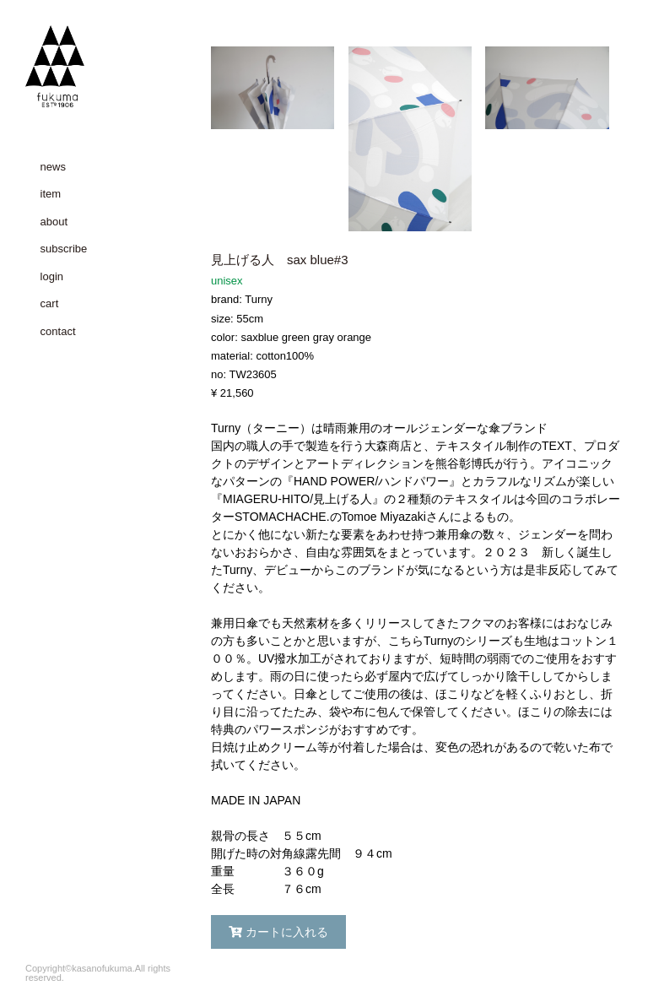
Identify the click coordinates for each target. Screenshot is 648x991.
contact (58, 331)
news (53, 166)
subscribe (64, 248)
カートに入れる (278, 932)
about (54, 221)
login (51, 276)
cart (49, 303)
